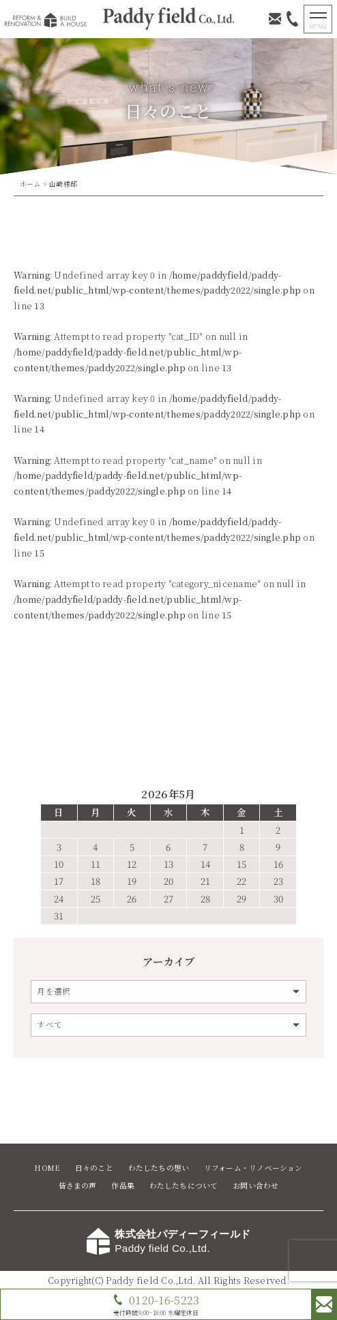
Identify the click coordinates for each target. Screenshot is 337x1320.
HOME (47, 1168)
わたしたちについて (183, 1185)
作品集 (122, 1185)
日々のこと (94, 1168)
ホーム (30, 184)
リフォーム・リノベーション (253, 1168)
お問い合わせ (255, 1185)
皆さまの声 (78, 1185)
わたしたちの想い (159, 1168)
